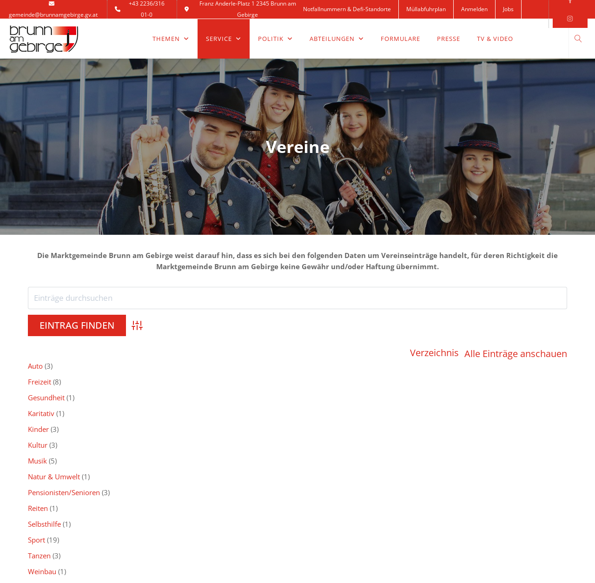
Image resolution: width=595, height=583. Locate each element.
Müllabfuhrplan (426, 9)
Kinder (469, 337)
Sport (144, 368)
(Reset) (556, 394)
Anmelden (474, 9)
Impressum (186, 512)
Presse (448, 38)
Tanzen (255, 368)
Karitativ (364, 337)
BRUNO (320, 456)
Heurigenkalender (337, 478)
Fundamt (323, 501)
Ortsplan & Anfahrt (198, 489)
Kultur (37, 353)
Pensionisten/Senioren (387, 353)
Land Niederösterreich (344, 489)
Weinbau (365, 368)
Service (223, 38)
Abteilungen (337, 38)
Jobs (508, 9)
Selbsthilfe (44, 368)
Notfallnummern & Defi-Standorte (347, 9)
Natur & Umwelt (270, 353)
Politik (275, 38)
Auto (35, 337)
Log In (37, 501)
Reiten (469, 353)
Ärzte (36, 467)
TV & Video (495, 38)
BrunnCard (326, 467)
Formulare (400, 38)
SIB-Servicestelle (474, 456)
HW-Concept (408, 564)
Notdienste (45, 478)
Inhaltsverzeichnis (196, 456)
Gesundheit (262, 337)
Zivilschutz (476, 368)
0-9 (186, 393)
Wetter (38, 489)
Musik (145, 353)
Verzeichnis (434, 325)
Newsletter (185, 467)
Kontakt (320, 28)
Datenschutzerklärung (203, 501)
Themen (170, 38)
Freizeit (147, 337)
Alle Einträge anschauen (515, 325)
